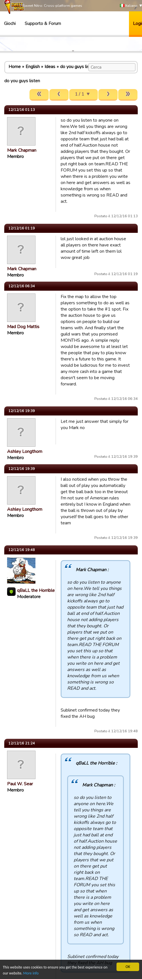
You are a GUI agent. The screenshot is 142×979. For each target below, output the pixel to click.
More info (31, 973)
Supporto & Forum (43, 23)
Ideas (49, 67)
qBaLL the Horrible (36, 590)
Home (15, 67)
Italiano (128, 6)
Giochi (10, 23)
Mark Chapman (21, 150)
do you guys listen (78, 67)
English (33, 67)
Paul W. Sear (20, 784)
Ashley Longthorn (24, 451)
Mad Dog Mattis (23, 327)
